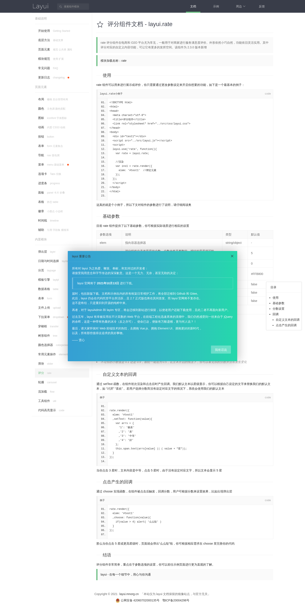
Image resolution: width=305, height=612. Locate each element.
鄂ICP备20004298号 (176, 600)
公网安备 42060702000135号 (138, 600)
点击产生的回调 (286, 325)
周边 (240, 6)
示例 (216, 6)
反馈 (262, 6)
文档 (193, 6)
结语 (107, 555)
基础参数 (111, 216)
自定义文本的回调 (287, 319)
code (268, 93)
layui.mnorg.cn (129, 594)
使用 (107, 75)
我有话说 (221, 349)
